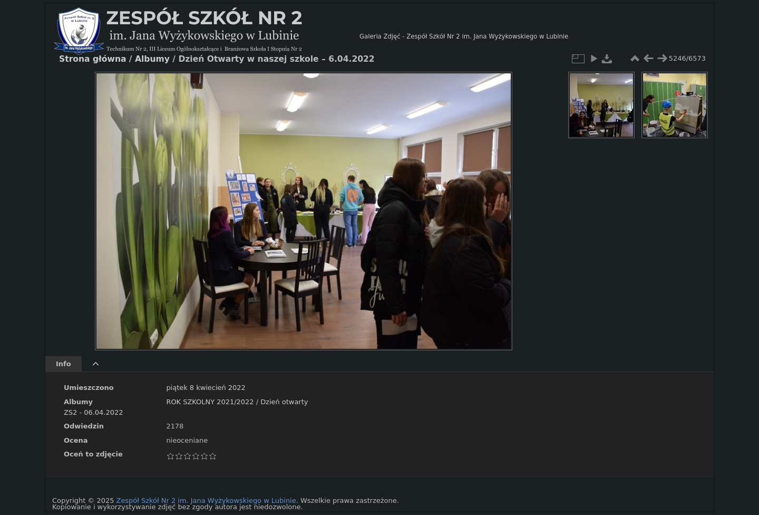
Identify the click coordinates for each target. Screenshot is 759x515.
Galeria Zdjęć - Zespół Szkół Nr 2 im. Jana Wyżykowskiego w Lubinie (463, 36)
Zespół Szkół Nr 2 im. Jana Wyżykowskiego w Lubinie (206, 500)
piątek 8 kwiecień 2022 (205, 388)
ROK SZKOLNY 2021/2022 (210, 402)
